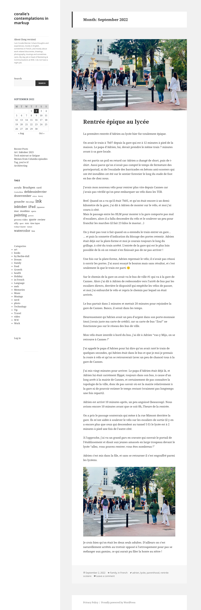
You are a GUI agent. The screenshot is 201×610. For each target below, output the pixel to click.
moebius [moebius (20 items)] (25, 211)
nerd (16, 299)
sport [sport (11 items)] (22, 223)
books (17, 252)
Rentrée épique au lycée (116, 121)
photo (17, 303)
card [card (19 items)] (38, 187)
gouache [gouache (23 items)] (19, 201)
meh (16, 286)
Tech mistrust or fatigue (27, 155)
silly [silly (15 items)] (16, 223)
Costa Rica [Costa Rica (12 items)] (18, 192)
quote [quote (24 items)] (32, 219)
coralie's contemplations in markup (31, 18)
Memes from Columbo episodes (30, 158)
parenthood (153, 572)
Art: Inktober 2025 (24, 152)
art (15, 249)
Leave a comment (105, 576)
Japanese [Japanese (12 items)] (41, 207)
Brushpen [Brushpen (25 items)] (29, 187)
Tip (16, 309)
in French (19, 279)
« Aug (21, 133)
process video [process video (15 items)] (21, 219)
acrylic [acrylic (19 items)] (18, 187)
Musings (18, 296)
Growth (18, 269)
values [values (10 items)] (29, 227)
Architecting (20, 165)
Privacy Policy (90, 602)
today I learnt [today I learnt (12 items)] (20, 226)
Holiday (18, 276)
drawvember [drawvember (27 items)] (22, 196)
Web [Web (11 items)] (33, 231)
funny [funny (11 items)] (40, 196)
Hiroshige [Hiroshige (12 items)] (30, 202)
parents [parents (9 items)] (31, 216)
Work (17, 323)
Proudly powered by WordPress (118, 602)
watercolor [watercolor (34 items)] (22, 230)
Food (16, 266)
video (17, 316)
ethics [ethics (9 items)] (35, 196)
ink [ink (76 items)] (38, 201)
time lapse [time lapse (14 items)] (35, 223)
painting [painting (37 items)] (20, 215)
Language (19, 283)
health (17, 273)
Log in (17, 338)
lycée (143, 572)
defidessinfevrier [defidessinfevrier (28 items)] (35, 192)
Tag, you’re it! (21, 162)
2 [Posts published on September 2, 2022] (36, 111)
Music (17, 293)
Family (17, 262)
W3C (16, 319)
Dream (17, 259)
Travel (17, 313)
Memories (19, 289)
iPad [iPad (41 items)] (32, 206)
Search (18, 78)
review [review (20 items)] (41, 219)
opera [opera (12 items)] (33, 211)
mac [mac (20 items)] (16, 211)
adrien (135, 572)
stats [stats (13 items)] (27, 223)
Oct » (41, 133)
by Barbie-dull (21, 256)
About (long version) (31, 51)
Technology (20, 306)
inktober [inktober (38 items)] (20, 206)
